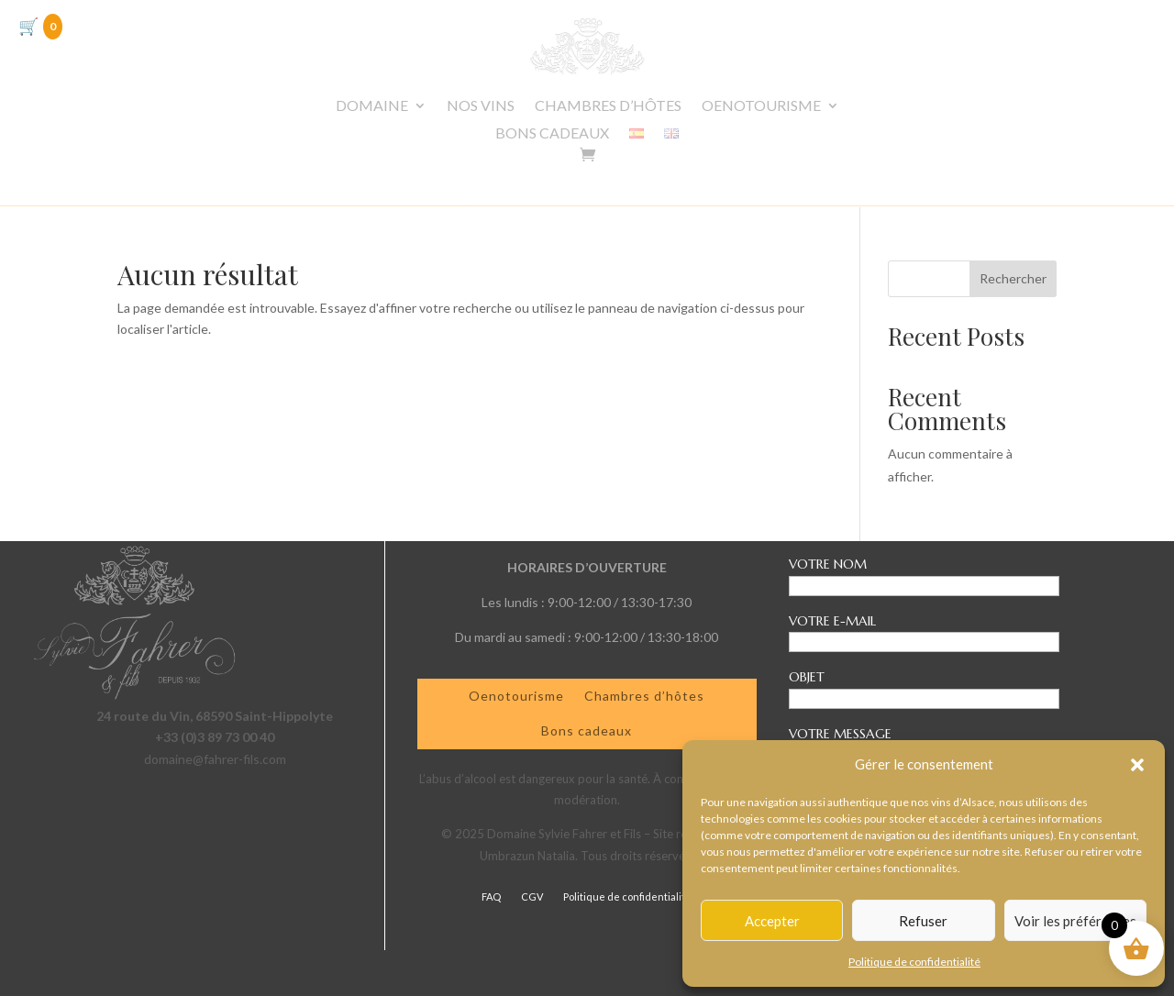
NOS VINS (481, 106)
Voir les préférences (1075, 921)
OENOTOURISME (761, 106)
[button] (1137, 765)
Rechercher (1013, 278)
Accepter (772, 921)
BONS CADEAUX (552, 134)
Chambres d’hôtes (644, 695)
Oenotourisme (516, 695)
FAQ (491, 896)
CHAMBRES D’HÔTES (608, 106)
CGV (532, 896)
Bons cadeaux (586, 730)
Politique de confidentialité (914, 961)
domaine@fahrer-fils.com (215, 759)
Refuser (923, 921)
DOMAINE (372, 106)
